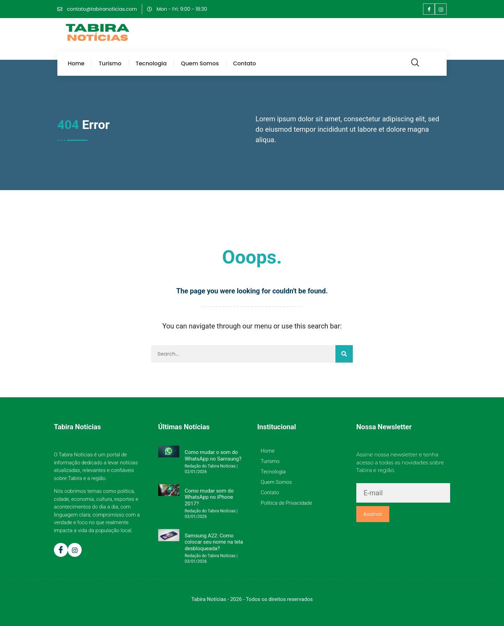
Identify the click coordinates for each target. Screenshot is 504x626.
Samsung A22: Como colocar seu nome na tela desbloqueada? (214, 542)
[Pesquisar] (344, 354)
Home (76, 63)
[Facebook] (429, 9)
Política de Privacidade (286, 503)
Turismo (110, 63)
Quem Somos (200, 63)
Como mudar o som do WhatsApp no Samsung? (213, 455)
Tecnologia (151, 63)
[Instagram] (441, 9)
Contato (244, 63)
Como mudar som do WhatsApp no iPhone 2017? (209, 497)
